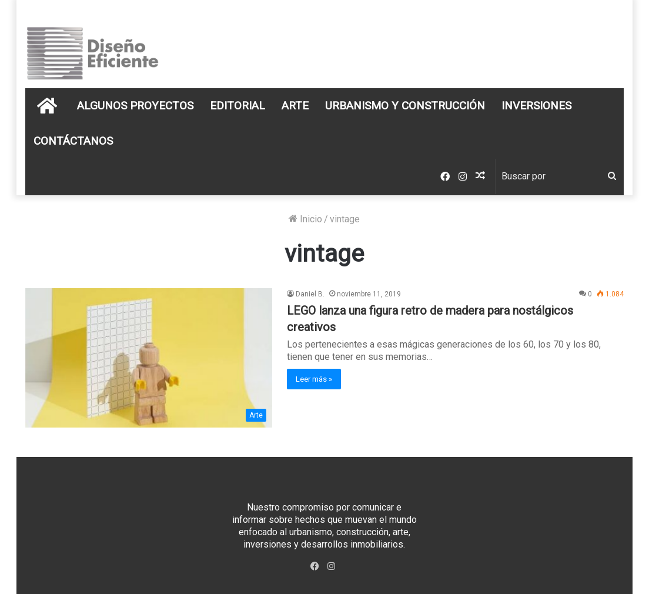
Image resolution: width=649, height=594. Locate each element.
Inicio (305, 219)
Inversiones (536, 105)
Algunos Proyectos (135, 105)
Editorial (237, 105)
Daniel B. (310, 294)
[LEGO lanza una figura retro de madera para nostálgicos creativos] (148, 358)
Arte (295, 105)
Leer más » (314, 379)
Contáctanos (73, 141)
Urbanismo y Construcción (405, 105)
